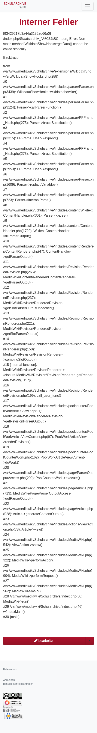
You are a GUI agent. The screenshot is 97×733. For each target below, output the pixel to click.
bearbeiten (44, 641)
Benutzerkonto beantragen (18, 683)
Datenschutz (10, 669)
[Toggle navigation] (88, 6)
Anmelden (9, 680)
